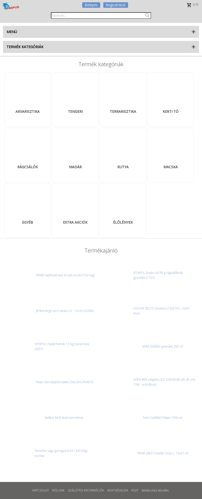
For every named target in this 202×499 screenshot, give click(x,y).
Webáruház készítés (155, 490)
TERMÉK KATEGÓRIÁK (25, 46)
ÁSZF (134, 490)
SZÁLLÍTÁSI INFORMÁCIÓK (86, 490)
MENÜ (12, 31)
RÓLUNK (58, 490)
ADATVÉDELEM (117, 490)
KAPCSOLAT (40, 490)
